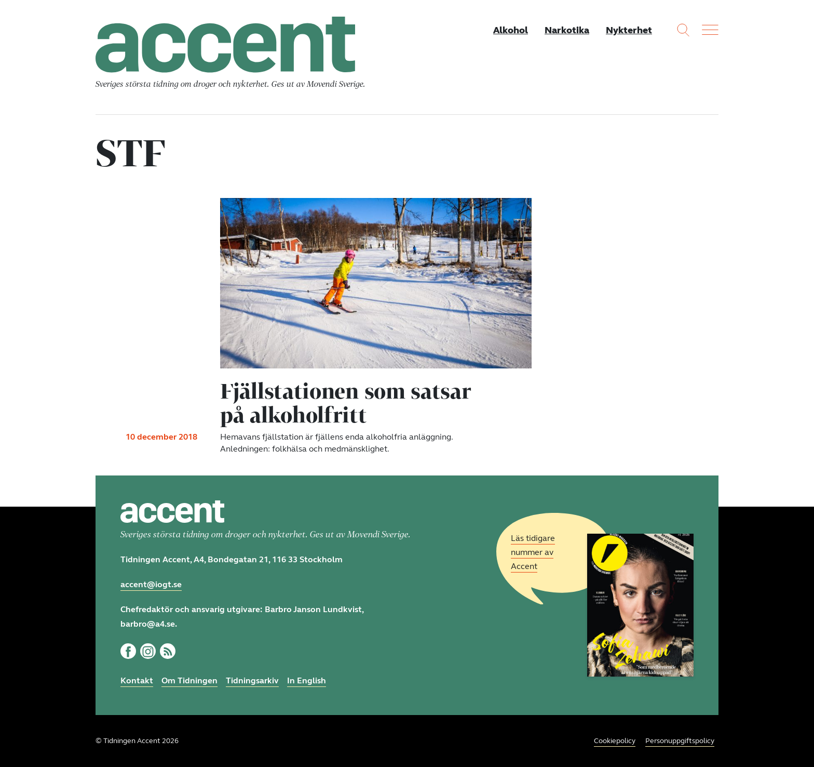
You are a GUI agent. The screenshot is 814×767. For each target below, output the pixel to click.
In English (306, 680)
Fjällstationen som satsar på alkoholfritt (345, 402)
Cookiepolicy (614, 740)
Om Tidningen (189, 680)
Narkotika (567, 30)
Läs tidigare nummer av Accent (533, 552)
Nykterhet (629, 30)
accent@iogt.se (151, 584)
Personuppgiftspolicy (679, 740)
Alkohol (510, 30)
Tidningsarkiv (252, 680)
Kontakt (136, 680)
